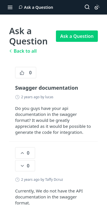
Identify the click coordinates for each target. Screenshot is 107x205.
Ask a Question (77, 36)
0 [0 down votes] (24, 166)
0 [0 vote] (26, 72)
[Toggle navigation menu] (10, 7)
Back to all (23, 51)
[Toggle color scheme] (97, 7)
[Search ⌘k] (87, 7)
